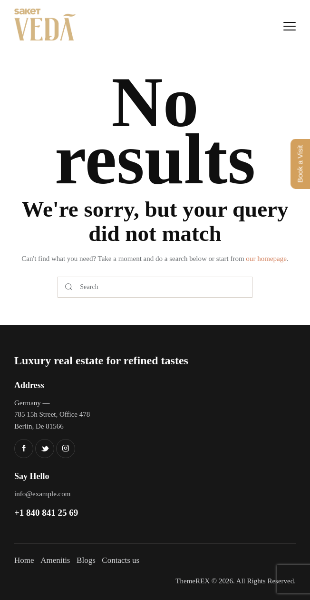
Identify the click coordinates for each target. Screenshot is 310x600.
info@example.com (42, 494)
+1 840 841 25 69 (46, 513)
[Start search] (69, 287)
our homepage (266, 258)
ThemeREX (192, 581)
